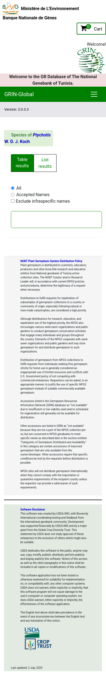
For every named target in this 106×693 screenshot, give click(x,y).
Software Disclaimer (32, 509)
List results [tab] (45, 163)
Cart (91, 28)
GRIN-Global (19, 94)
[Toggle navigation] (65, 109)
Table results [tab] (22, 162)
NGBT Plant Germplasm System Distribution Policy (51, 261)
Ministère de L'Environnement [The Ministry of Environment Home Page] (50, 8)
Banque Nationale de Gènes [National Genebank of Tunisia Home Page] (30, 17)
